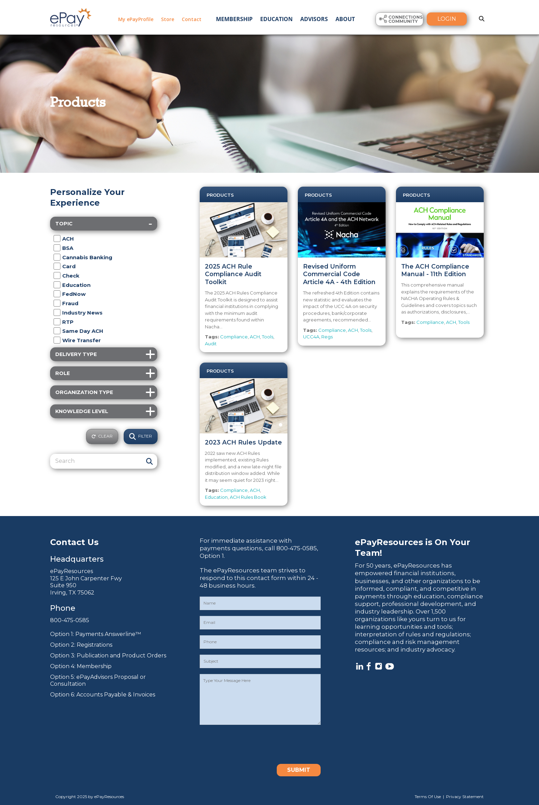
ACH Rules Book (248, 497)
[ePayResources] (71, 16)
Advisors (314, 19)
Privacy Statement (465, 796)
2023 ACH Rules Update (243, 442)
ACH (255, 336)
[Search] (96, 461)
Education (276, 19)
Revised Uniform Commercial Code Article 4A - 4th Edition (339, 274)
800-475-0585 (69, 620)
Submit (298, 770)
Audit (211, 343)
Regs (327, 336)
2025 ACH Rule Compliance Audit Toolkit (233, 274)
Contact (191, 19)
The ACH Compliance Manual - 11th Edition (435, 270)
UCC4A (311, 336)
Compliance (234, 336)
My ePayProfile (135, 19)
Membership (234, 19)
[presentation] (252, 744)
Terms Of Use (428, 796)
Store (167, 19)
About (345, 19)
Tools (267, 336)
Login (446, 19)
